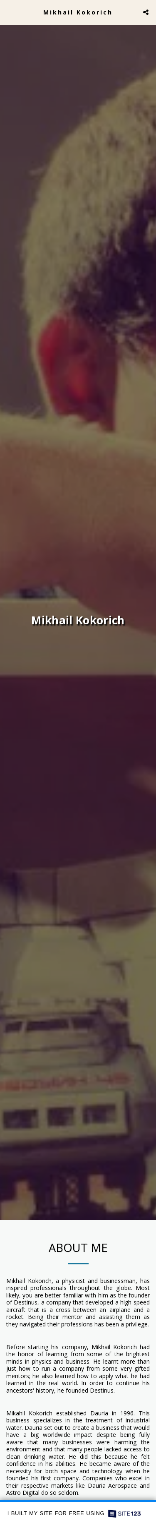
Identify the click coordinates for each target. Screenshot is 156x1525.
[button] (9, 11)
